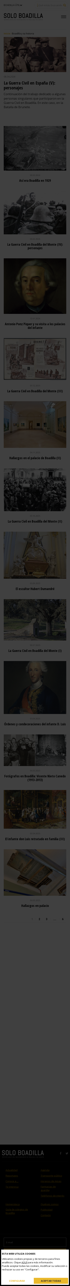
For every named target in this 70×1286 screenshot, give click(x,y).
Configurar (17, 1280)
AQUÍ (24, 1262)
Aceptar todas (51, 1280)
